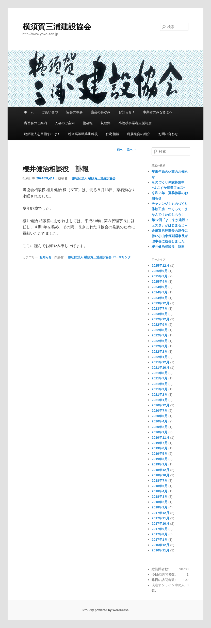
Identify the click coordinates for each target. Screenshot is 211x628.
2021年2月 (159, 394)
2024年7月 (159, 292)
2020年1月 (159, 432)
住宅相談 (112, 134)
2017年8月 (159, 534)
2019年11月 (160, 437)
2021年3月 (159, 389)
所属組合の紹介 (138, 134)
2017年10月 (160, 523)
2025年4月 (159, 281)
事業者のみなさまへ (158, 112)
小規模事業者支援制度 (135, 123)
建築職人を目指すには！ (42, 134)
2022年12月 (160, 319)
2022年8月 (159, 330)
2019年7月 (159, 443)
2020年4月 (159, 421)
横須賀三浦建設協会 (57, 26)
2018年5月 (159, 486)
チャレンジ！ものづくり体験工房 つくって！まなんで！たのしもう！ (170, 209)
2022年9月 (159, 324)
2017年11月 (160, 518)
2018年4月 (159, 491)
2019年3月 (159, 459)
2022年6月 (159, 341)
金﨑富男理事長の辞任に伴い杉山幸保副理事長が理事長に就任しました (170, 236)
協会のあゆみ (100, 112)
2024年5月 (159, 298)
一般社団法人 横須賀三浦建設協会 (92, 178)
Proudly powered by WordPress (105, 610)
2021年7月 (159, 378)
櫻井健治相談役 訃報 (168, 247)
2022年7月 (159, 335)
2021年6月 (159, 384)
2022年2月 (159, 351)
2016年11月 (160, 550)
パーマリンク (121, 257)
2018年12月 (160, 470)
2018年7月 (159, 480)
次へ (132, 149)
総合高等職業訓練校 (83, 134)
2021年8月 (159, 373)
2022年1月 (159, 357)
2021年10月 (160, 367)
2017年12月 (160, 513)
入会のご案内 (65, 123)
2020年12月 (160, 405)
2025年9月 (159, 271)
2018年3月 (159, 496)
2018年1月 (159, 507)
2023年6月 (159, 314)
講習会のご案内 (35, 123)
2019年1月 (159, 464)
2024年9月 (159, 287)
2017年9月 (159, 529)
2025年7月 (159, 276)
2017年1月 (159, 539)
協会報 (88, 123)
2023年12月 (160, 303)
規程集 (105, 123)
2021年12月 (160, 362)
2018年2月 (159, 502)
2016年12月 (160, 545)
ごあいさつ (50, 112)
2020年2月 (159, 427)
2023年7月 (159, 308)
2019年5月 (159, 453)
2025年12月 (160, 265)
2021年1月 (159, 400)
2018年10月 (160, 475)
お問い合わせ (168, 134)
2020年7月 (159, 410)
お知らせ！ (127, 112)
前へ (118, 149)
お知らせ (45, 257)
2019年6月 (159, 448)
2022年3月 (159, 346)
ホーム (29, 112)
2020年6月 (159, 416)
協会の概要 (74, 112)
